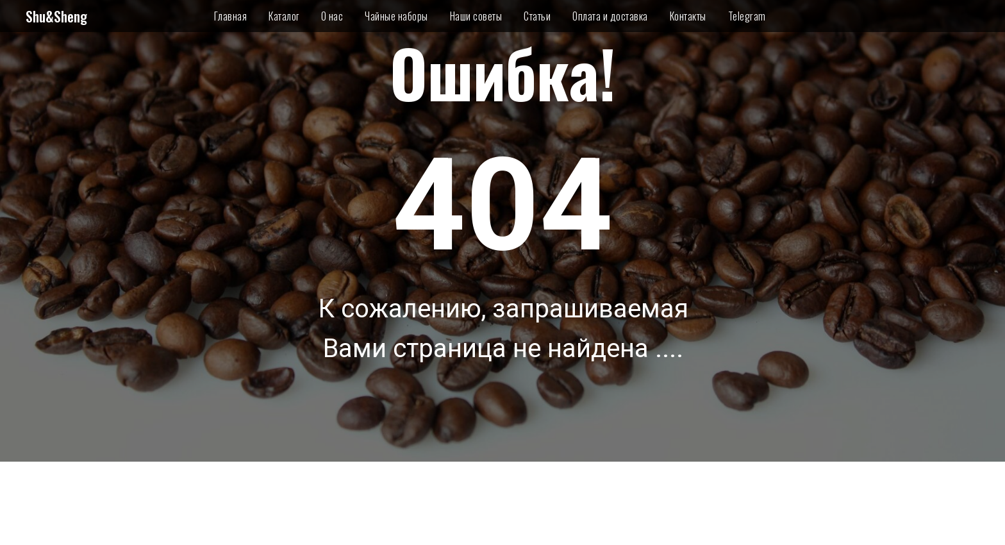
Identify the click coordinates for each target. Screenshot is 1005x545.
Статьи (537, 16)
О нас (332, 16)
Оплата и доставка (610, 16)
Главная (230, 16)
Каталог (284, 16)
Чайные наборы (396, 16)
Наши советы (476, 16)
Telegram (747, 16)
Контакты (688, 16)
